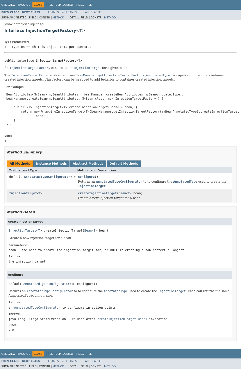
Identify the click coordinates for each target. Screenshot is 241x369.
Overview (8, 4)
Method (58, 17)
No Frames (69, 12)
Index (80, 4)
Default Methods (123, 163)
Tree (49, 4)
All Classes (93, 12)
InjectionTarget (23, 193)
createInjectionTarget (97, 193)
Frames (53, 12)
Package (24, 4)
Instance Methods (51, 163)
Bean (122, 193)
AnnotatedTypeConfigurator (47, 176)
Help (89, 4)
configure (86, 176)
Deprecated (64, 4)
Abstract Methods (88, 163)
